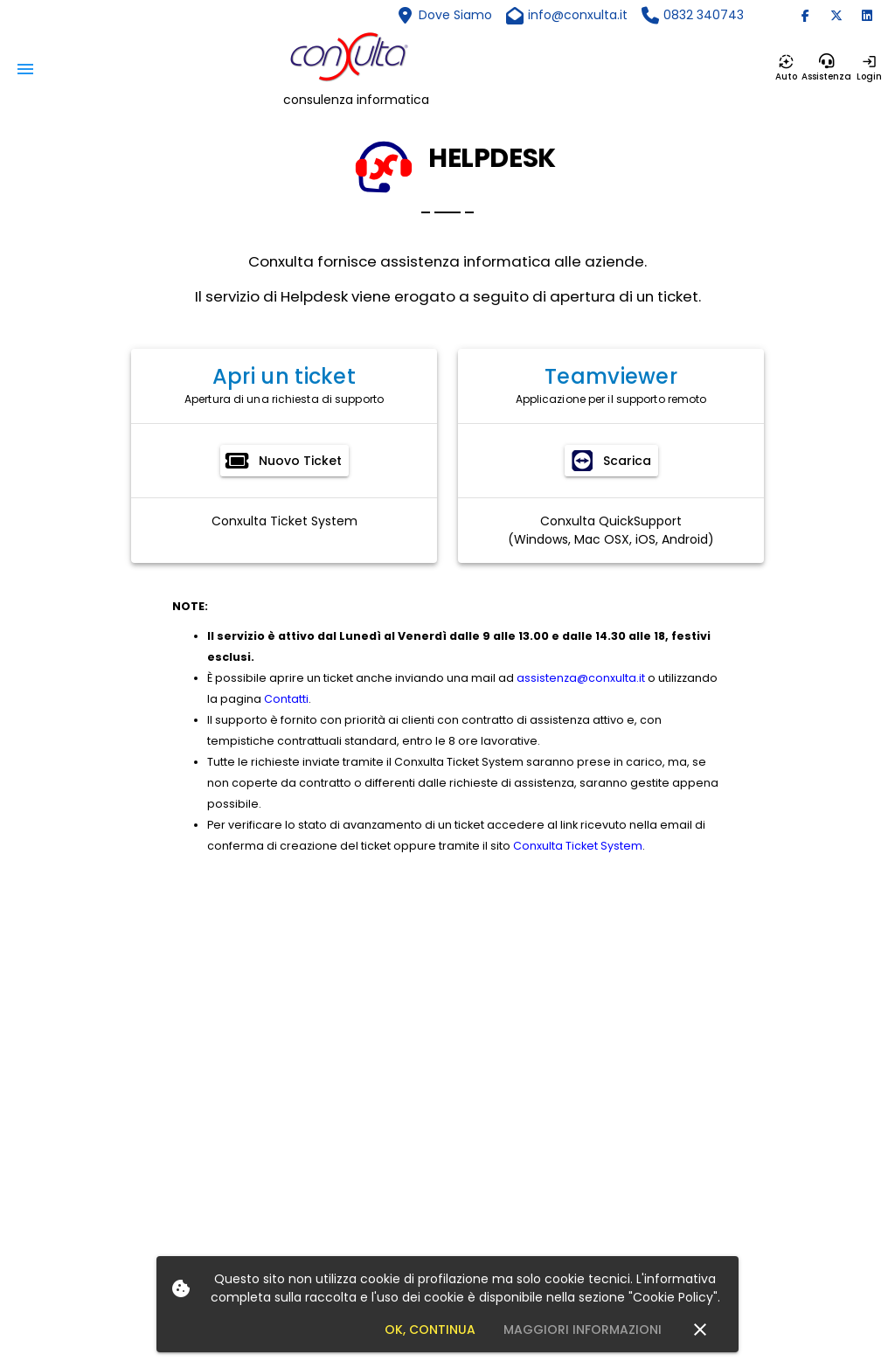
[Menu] (25, 69)
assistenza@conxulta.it (581, 677)
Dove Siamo (455, 15)
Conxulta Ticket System (284, 521)
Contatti (286, 698)
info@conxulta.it (578, 15)
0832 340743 (703, 15)
